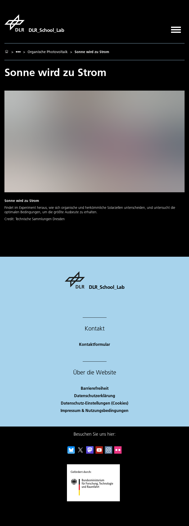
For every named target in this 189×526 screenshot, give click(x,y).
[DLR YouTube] (99, 452)
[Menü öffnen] (176, 28)
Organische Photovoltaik (48, 52)
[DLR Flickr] (118, 452)
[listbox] (18, 52)
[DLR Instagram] (108, 452)
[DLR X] (80, 452)
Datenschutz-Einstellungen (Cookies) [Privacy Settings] (94, 403)
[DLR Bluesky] (71, 452)
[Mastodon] (90, 452)
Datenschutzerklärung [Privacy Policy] (94, 395)
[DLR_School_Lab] (34, 23)
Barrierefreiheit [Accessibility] (95, 388)
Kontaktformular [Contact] (94, 344)
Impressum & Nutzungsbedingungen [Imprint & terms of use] (94, 410)
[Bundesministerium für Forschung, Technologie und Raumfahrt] (94, 500)
